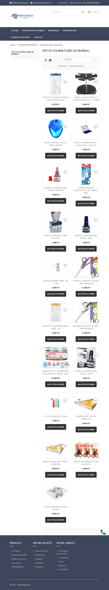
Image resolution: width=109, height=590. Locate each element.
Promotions (16, 551)
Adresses (62, 565)
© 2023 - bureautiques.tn (20, 584)
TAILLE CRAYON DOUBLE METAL (55, 508)
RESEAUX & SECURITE (20, 37)
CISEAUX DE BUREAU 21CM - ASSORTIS (86, 462)
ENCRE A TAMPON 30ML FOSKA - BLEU (86, 236)
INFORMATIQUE (70, 30)
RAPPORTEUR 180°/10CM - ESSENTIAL (55, 462)
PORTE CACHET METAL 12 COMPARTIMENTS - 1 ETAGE (86, 98)
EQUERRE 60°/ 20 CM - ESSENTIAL (86, 417)
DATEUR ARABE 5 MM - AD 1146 (55, 282)
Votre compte (66, 543)
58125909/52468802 (91, 3)
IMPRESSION (53, 30)
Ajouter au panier (55, 110)
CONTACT (38, 37)
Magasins (39, 559)
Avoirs (61, 561)
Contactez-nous (41, 551)
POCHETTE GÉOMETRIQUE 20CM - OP (55, 327)
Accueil (15, 30)
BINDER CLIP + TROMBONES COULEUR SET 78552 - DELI (55, 372)
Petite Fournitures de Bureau (23, 53)
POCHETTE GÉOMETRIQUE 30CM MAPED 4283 (55, 98)
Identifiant (39, 563)
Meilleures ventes (18, 559)
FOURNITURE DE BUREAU (33, 30)
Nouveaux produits (19, 555)
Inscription (39, 567)
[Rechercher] (68, 12)
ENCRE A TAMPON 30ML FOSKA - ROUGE (55, 189)
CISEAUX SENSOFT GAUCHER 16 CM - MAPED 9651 (86, 190)
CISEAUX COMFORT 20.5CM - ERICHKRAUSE (86, 282)
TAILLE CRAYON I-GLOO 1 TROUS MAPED (56, 143)
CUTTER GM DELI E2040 (55, 416)
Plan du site (16, 563)
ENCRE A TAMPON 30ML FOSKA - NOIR (86, 372)
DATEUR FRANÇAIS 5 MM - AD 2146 (56, 236)
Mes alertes (63, 569)
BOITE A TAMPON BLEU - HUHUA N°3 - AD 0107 (86, 143)
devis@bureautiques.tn (41, 3)
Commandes (63, 557)
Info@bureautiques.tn (19, 3)
